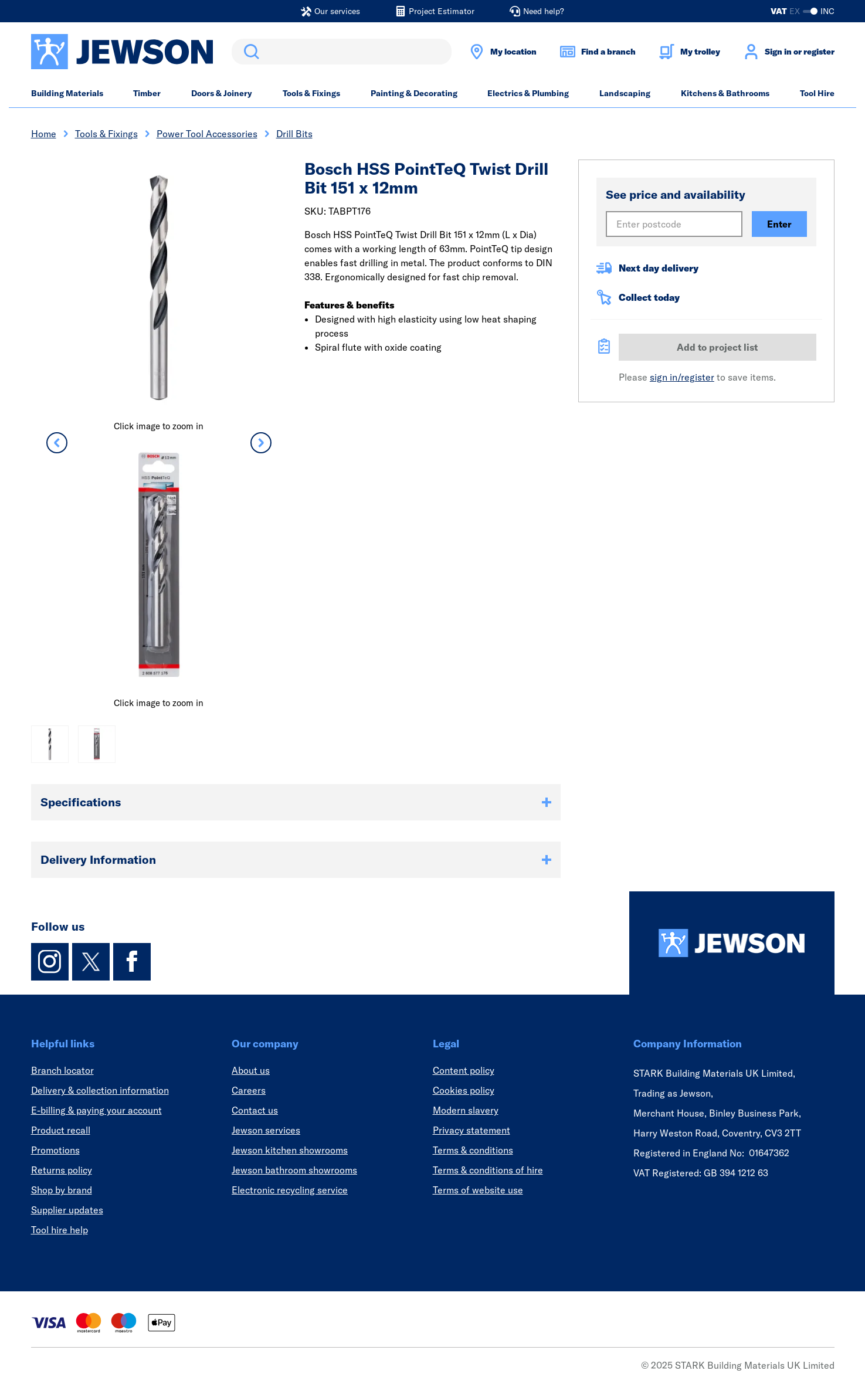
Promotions (55, 1150)
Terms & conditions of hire (488, 1170)
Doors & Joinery (221, 93)
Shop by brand (61, 1190)
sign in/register (682, 377)
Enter (779, 224)
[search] (342, 52)
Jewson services (266, 1130)
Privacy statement (471, 1130)
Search (249, 52)
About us (251, 1070)
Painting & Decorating (414, 93)
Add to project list (717, 347)
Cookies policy (463, 1090)
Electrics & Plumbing (528, 93)
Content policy (463, 1070)
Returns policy (61, 1170)
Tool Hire (817, 93)
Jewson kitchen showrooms (290, 1150)
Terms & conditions (473, 1150)
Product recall (60, 1130)
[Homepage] (732, 943)
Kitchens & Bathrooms (725, 93)
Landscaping (624, 93)
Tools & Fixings (311, 93)
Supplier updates (67, 1210)
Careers (249, 1090)
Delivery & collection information (100, 1090)
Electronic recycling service (290, 1190)
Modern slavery (465, 1110)
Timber (147, 93)
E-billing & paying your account (96, 1110)
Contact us (255, 1110)
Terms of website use (478, 1190)
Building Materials (67, 93)
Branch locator (62, 1070)
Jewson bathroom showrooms (294, 1170)
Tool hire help (59, 1230)
